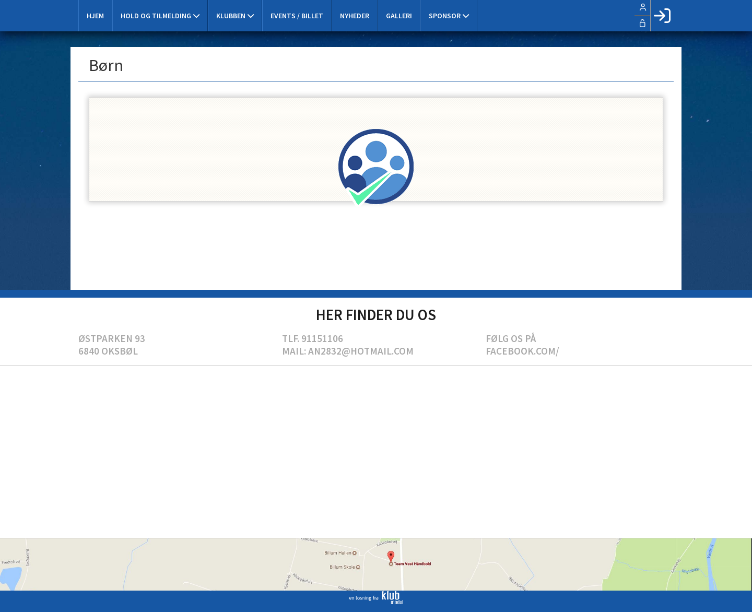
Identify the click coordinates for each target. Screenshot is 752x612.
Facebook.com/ (522, 351)
